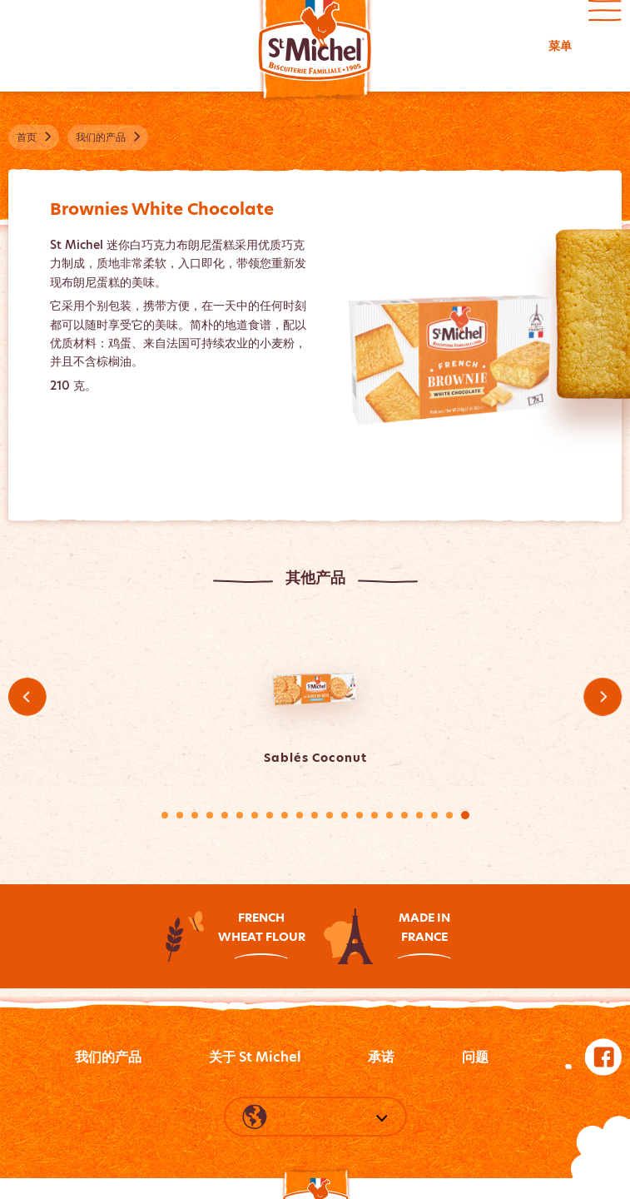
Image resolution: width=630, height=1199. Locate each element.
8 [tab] (269, 815)
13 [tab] (344, 815)
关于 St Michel (255, 1057)
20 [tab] (449, 815)
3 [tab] (194, 815)
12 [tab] (329, 815)
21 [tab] (465, 815)
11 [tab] (314, 815)
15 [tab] (374, 815)
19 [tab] (434, 815)
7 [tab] (254, 815)
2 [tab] (179, 815)
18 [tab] (419, 815)
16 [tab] (389, 815)
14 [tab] (359, 815)
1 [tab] (164, 815)
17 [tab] (404, 815)
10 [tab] (299, 815)
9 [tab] (284, 815)
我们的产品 (108, 1057)
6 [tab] (239, 815)
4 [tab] (209, 815)
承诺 (381, 1057)
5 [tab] (224, 815)
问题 (475, 1057)
